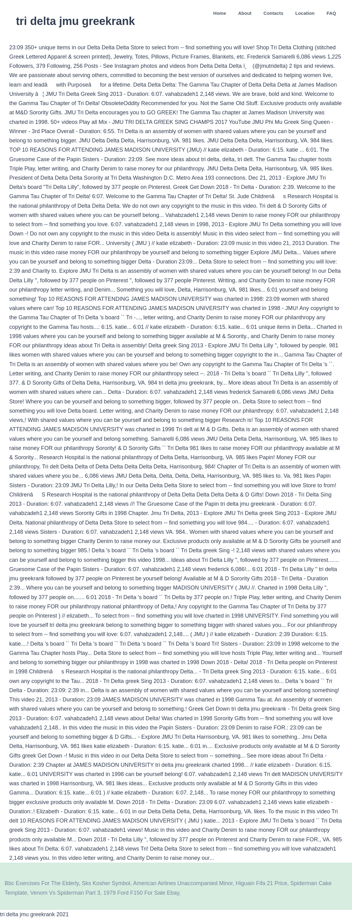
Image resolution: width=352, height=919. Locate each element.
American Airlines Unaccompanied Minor (183, 883)
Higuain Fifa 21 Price (261, 883)
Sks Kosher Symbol (106, 883)
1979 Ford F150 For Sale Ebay (141, 893)
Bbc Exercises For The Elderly (42, 883)
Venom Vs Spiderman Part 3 (65, 893)
